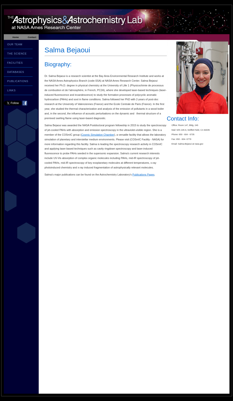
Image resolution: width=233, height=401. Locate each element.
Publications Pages (143, 174)
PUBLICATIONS (17, 81)
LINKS (11, 90)
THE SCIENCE (17, 53)
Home (16, 37)
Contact (32, 37)
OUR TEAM (14, 44)
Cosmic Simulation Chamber (97, 134)
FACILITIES (15, 62)
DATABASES (15, 72)
